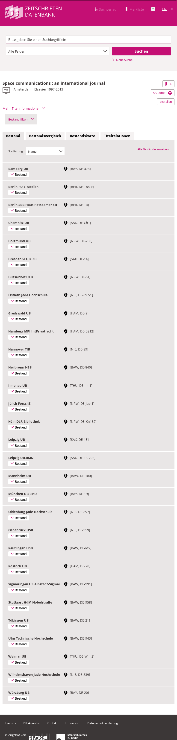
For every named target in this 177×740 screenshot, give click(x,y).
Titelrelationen (117, 135)
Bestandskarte (82, 135)
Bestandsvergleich (45, 135)
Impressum (72, 723)
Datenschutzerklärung (102, 723)
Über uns (9, 723)
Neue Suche (122, 60)
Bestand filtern (21, 119)
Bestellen (165, 102)
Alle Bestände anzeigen (153, 149)
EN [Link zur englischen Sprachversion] (164, 9)
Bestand (13, 135)
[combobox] (57, 51)
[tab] (13, 136)
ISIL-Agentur (31, 723)
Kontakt (52, 723)
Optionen (162, 93)
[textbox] (88, 39)
